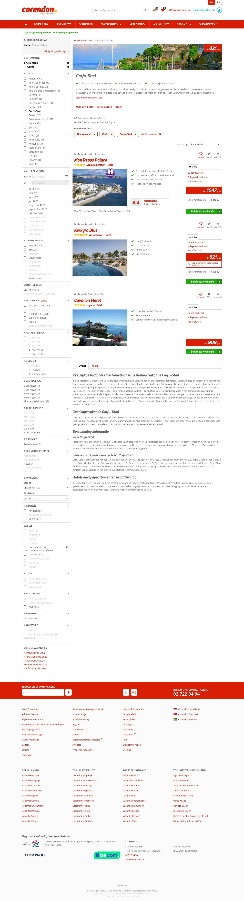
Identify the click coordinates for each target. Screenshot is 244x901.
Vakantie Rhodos (131, 785)
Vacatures (128, 734)
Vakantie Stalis (130, 821)
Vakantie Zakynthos (133, 780)
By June (76, 724)
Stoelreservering (81, 719)
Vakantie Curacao (31, 785)
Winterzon (86, 24)
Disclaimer (128, 729)
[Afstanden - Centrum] (46, 498)
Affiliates (77, 744)
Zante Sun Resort (182, 790)
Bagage (25, 744)
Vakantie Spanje (30, 815)
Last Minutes (63, 24)
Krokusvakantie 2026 (35, 656)
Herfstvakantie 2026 (35, 668)
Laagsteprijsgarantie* (40, 32)
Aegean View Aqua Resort (186, 785)
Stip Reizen (78, 729)
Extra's (25, 749)
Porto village (179, 800)
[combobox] (120, 10)
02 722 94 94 (186, 694)
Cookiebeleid (129, 714)
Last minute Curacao (83, 795)
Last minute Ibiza (81, 805)
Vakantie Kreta (130, 775)
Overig (82, 365)
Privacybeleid (129, 719)
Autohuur (27, 754)
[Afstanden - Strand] (46, 487)
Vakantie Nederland (32, 790)
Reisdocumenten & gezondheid (88, 709)
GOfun (76, 734)
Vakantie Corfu (130, 790)
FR (218, 2)
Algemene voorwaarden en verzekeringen (43, 724)
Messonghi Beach (182, 810)
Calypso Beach (180, 805)
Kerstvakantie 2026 (34, 652)
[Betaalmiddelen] (34, 854)
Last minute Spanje (82, 775)
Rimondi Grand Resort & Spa (187, 821)
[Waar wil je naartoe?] (120, 10)
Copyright (128, 724)
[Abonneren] (68, 692)
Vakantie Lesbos (131, 810)
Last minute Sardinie (83, 821)
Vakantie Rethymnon (133, 805)
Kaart (95, 365)
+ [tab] (193, 167)
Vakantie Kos (129, 795)
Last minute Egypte (82, 790)
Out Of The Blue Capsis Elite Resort (190, 815)
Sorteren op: (182, 144)
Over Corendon (30, 709)
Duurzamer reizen (132, 744)
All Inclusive (161, 24)
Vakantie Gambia (30, 800)
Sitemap (127, 749)
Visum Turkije (79, 714)
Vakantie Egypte (30, 795)
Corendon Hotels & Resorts (86, 739)
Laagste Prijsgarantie (133, 709)
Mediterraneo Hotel (183, 795)
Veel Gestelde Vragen (32, 734)
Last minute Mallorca (83, 800)
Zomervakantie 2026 (35, 664)
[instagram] (134, 692)
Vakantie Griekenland (33, 805)
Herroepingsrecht (31, 729)
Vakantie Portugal (31, 810)
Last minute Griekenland (85, 780)
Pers (125, 739)
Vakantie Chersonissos (134, 800)
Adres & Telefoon (30, 714)
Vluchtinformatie (30, 739)
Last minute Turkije (82, 785)
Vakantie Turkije (30, 821)
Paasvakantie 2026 (34, 660)
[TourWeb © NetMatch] (122, 885)
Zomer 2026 (41, 24)
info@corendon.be (134, 859)
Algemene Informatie (32, 719)
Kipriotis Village (181, 775)
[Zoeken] (145, 10)
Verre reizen (137, 24)
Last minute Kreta (81, 810)
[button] (46, 58)
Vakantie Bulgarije (31, 780)
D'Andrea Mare (180, 780)
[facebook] (126, 692)
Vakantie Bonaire (30, 775)
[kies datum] (50, 176)
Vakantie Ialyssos (131, 815)
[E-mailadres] (43, 692)
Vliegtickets (207, 24)
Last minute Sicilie (81, 815)
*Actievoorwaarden (82, 749)
